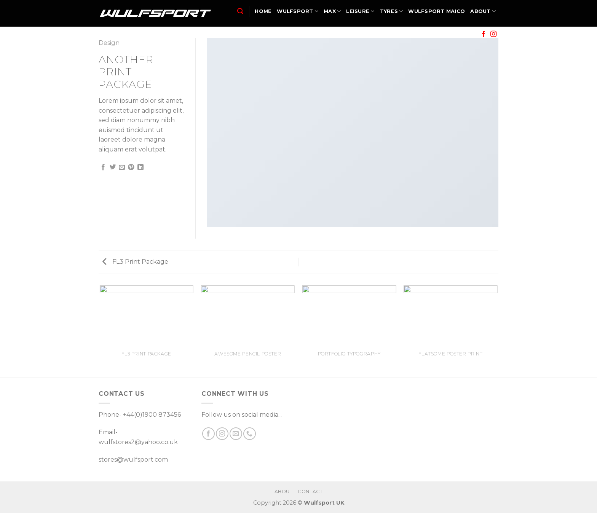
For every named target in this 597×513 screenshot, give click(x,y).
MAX (332, 11)
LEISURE (360, 11)
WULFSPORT (297, 11)
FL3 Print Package (135, 261)
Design (109, 42)
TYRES (391, 11)
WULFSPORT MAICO (436, 11)
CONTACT (310, 491)
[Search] (240, 11)
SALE (466, 34)
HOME (263, 11)
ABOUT (483, 11)
